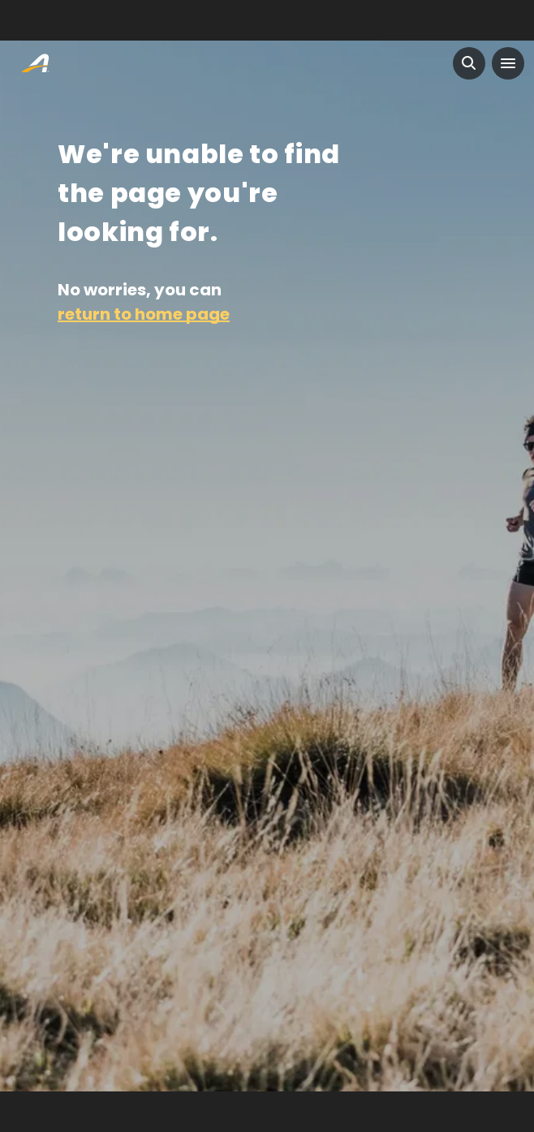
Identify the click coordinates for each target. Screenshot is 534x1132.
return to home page (144, 314)
